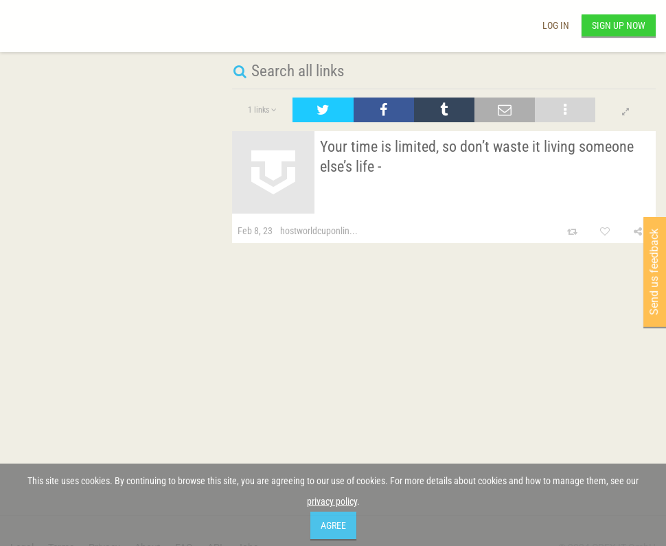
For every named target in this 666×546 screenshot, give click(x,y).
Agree (333, 525)
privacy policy (332, 501)
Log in (555, 25)
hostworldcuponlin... (319, 230)
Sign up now (618, 25)
